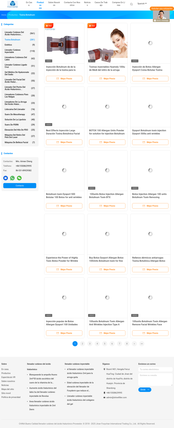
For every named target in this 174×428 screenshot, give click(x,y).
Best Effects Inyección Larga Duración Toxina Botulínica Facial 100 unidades (63, 133)
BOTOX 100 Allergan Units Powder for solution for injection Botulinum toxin (107, 133)
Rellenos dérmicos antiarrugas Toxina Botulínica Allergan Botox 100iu (148, 260)
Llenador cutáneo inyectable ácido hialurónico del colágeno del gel (80, 400)
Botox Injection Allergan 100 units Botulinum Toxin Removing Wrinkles (149, 197)
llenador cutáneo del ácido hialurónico (39, 367)
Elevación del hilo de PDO (20, 129)
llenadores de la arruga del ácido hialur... (20, 103)
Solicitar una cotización (161, 8)
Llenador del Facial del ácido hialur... (20, 80)
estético (20, 44)
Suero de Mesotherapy (20, 114)
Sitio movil (6, 393)
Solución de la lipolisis (20, 119)
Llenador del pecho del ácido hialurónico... (20, 88)
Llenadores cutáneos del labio (20, 58)
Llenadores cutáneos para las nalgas (20, 95)
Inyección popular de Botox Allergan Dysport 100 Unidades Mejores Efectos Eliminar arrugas (63, 324)
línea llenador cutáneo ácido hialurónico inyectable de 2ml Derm (42, 405)
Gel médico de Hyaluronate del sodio (20, 73)
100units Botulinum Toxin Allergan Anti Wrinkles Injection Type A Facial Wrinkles (106, 324)
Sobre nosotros (8, 381)
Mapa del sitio (7, 389)
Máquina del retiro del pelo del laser (20, 136)
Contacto (20, 185)
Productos (6, 373)
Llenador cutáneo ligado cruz (20, 66)
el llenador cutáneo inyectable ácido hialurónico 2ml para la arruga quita (80, 373)
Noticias (5, 385)
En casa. (5, 369)
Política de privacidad (10, 397)
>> (142, 344)
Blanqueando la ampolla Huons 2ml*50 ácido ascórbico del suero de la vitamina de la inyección (43, 379)
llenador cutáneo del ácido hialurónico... (20, 33)
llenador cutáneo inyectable (20, 51)
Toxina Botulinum (20, 39)
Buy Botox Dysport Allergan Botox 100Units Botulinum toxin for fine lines (106, 260)
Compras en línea (118, 3)
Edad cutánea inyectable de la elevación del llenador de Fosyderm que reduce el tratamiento (80, 387)
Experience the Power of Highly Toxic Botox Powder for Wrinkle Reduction (62, 260)
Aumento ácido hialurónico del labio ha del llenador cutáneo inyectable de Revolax (42, 392)
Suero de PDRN (20, 124)
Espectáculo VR (8, 377)
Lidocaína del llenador (20, 109)
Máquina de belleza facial (20, 142)
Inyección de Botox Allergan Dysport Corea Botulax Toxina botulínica (147, 69)
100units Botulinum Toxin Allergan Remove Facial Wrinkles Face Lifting (149, 324)
